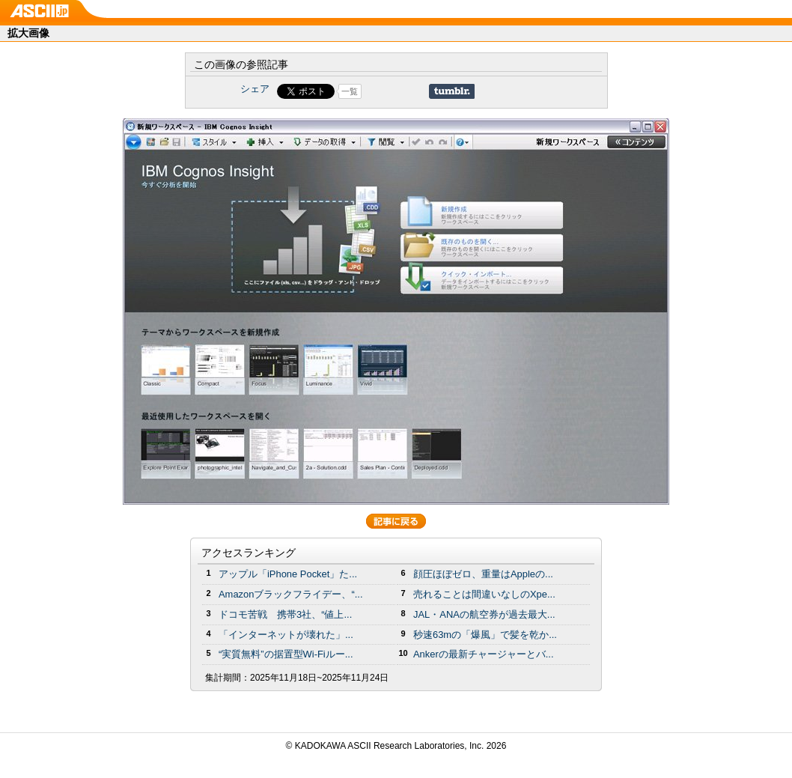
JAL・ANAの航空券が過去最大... (484, 614)
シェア (254, 88)
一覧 (349, 91)
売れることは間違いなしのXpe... (484, 594)
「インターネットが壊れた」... (286, 634)
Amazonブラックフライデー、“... (290, 594)
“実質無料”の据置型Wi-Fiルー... (286, 654)
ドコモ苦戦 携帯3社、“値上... (285, 614)
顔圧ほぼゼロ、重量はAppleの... (483, 574)
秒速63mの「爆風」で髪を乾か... (485, 634)
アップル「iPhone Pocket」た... (288, 574)
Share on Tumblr (452, 91)
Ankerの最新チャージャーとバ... (483, 654)
